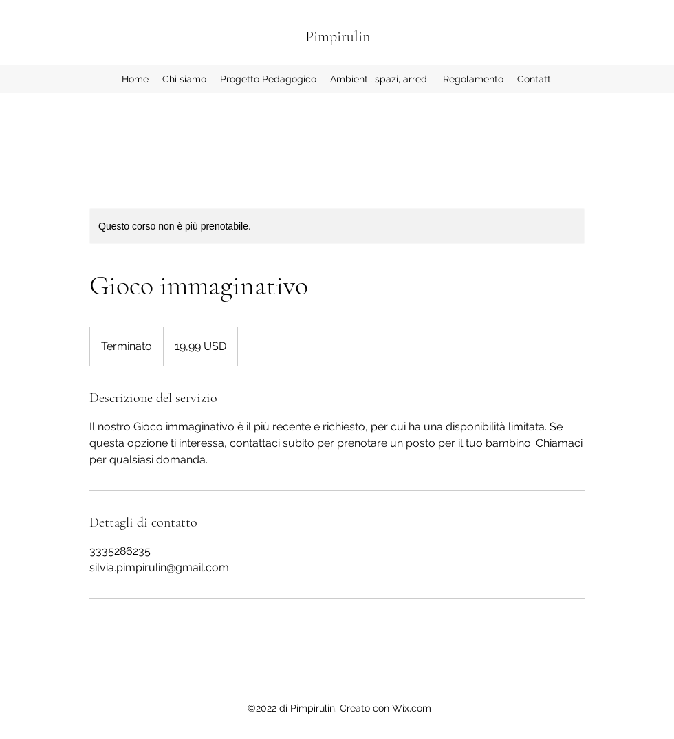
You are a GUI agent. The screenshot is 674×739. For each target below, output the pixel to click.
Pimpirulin (337, 36)
